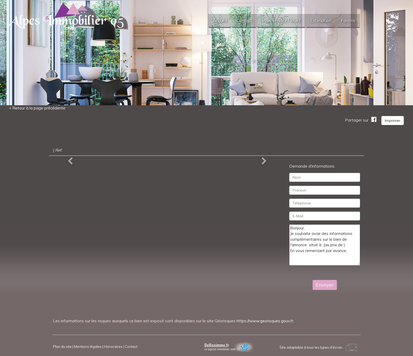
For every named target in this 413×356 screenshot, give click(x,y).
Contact (244, 20)
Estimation (320, 20)
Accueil (220, 20)
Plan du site (62, 346)
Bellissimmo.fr (229, 346)
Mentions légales (88, 346)
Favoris (348, 20)
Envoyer (325, 285)
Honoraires (113, 346)
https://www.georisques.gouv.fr (265, 320)
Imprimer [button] (392, 120)
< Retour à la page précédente (37, 108)
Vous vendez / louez (281, 20)
